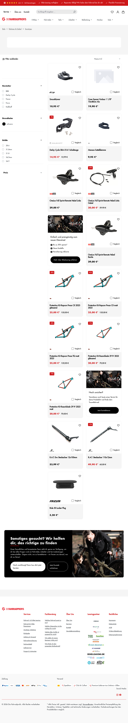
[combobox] (54, 12)
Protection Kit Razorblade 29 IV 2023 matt (65, 407)
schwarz (10, 124)
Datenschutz (112, 624)
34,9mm (9, 157)
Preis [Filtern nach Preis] (22, 172)
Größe (22, 140)
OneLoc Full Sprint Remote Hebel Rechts (101, 255)
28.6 (7, 145)
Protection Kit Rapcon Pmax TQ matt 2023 (64, 357)
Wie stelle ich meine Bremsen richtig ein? (51, 639)
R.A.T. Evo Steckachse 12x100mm (63, 457)
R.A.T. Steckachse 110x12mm (100, 457)
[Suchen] (74, 12)
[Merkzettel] (112, 12)
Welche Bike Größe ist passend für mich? (52, 633)
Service (7, 11)
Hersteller (22, 85)
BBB (7, 91)
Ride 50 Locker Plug (58, 508)
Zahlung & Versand (30, 637)
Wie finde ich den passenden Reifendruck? (52, 645)
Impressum (112, 620)
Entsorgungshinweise (115, 635)
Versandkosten (88, 704)
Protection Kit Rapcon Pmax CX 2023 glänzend (65, 306)
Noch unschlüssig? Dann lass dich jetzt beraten (27, 566)
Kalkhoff (9, 106)
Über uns (18, 11)
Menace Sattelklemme (97, 150)
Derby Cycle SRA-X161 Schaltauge (64, 150)
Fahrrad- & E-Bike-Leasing (32, 620)
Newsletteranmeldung (73, 631)
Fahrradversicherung (30, 640)
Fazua (8, 99)
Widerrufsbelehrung (115, 631)
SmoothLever (55, 99)
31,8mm (9, 149)
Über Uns (69, 620)
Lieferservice (27, 648)
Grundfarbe (22, 118)
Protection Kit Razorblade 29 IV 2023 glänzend (103, 357)
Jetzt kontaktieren (103, 410)
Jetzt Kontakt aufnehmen (54, 566)
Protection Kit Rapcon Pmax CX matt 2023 (103, 306)
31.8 (7, 153)
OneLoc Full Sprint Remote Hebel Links (65, 200)
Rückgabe (27, 633)
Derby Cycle (10, 95)
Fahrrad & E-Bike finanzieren (29, 625)
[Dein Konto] (118, 12)
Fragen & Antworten (30, 651)
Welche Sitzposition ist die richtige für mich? (53, 627)
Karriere (69, 624)
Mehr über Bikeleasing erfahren (65, 259)
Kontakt (26, 11)
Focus (8, 103)
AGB (110, 627)
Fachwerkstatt (28, 644)
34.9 (7, 161)
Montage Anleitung (30, 630)
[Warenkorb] (123, 12)
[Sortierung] (107, 59)
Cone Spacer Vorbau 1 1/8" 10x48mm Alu (99, 100)
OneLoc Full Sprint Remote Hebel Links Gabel (103, 201)
